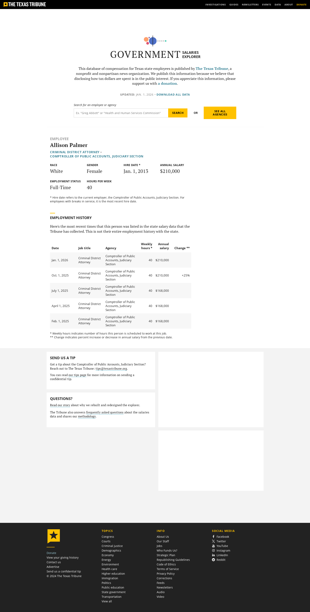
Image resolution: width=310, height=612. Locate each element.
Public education (113, 587)
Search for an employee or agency (95, 105)
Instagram (221, 550)
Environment (110, 564)
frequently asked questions (105, 412)
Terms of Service (168, 569)
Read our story (60, 405)
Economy (108, 555)
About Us (163, 537)
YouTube (220, 546)
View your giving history (63, 557)
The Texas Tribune (212, 68)
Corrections (164, 578)
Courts (106, 541)
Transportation (112, 597)
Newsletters (165, 587)
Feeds (161, 583)
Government (145, 54)
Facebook (220, 537)
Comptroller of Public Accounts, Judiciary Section (96, 156)
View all (107, 601)
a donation (167, 83)
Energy (106, 560)
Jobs (159, 546)
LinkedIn (220, 555)
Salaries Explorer (191, 54)
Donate (51, 553)
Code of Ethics (166, 564)
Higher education (113, 573)
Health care (109, 569)
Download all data (173, 94)
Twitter (219, 541)
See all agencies (220, 112)
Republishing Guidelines (173, 560)
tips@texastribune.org (111, 368)
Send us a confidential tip (64, 571)
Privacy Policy (166, 573)
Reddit (219, 560)
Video (160, 597)
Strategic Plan (166, 555)
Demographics (111, 550)
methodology (87, 416)
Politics (106, 583)
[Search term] (121, 112)
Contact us (54, 562)
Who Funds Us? (167, 550)
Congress (108, 537)
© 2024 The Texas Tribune (64, 576)
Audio (161, 592)
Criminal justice (112, 546)
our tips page (77, 375)
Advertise (53, 567)
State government (114, 592)
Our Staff (163, 541)
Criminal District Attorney (74, 152)
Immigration (110, 578)
